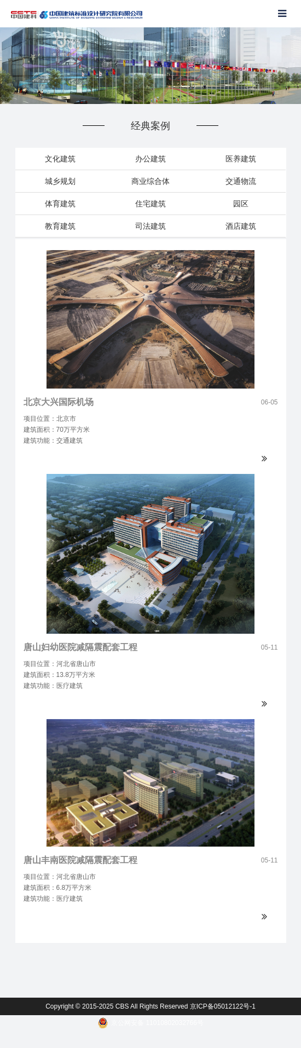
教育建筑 (60, 226)
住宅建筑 (150, 203)
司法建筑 (150, 226)
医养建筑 (240, 158)
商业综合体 (150, 181)
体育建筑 (60, 203)
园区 (240, 203)
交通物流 (240, 181)
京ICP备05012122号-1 (223, 1006)
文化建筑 (60, 158)
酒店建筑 (240, 226)
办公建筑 (150, 158)
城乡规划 (60, 181)
